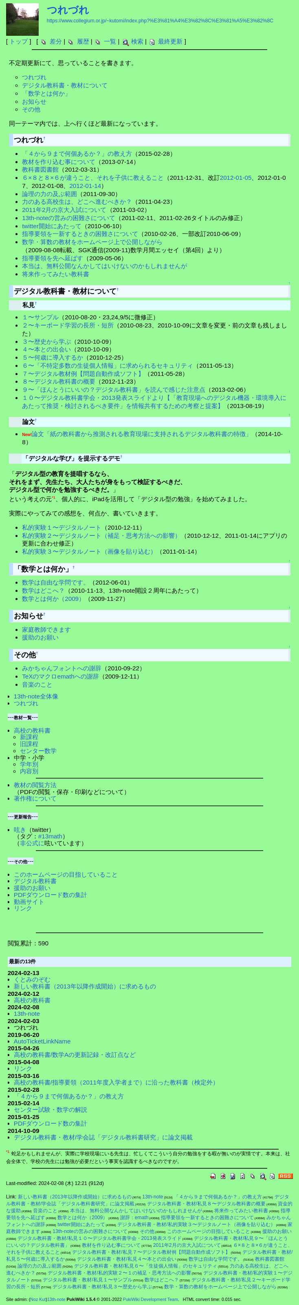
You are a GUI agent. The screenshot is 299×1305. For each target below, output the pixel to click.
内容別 (29, 771)
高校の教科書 (32, 730)
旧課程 (29, 743)
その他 (31, 109)
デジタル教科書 (35, 880)
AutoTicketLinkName (42, 1041)
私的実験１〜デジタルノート (61, 527)
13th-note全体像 (36, 696)
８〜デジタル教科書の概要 (58, 381)
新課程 (29, 736)
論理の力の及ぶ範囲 (49, 193)
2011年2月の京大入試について (64, 209)
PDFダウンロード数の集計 (50, 894)
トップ (18, 41)
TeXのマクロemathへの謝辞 (60, 676)
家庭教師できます (46, 629)
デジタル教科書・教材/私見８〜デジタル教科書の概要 (206, 1204)
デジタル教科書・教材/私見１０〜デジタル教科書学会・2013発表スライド (99, 1238)
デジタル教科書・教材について (65, 85)
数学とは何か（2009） (53, 598)
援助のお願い (40, 637)
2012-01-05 (236, 177)
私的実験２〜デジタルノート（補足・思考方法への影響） (101, 535)
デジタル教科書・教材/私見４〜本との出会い (126, 1259)
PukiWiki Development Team (150, 1299)
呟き (20, 829)
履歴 (83, 41)
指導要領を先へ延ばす (52, 258)
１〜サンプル (40, 317)
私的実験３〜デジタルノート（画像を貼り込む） (89, 551)
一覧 (110, 41)
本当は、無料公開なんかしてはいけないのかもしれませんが (104, 265)
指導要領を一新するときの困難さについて (80, 233)
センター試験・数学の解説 (50, 1109)
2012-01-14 (85, 185)
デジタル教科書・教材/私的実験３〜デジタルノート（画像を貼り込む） (196, 1224)
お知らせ (34, 101)
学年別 (29, 764)
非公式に (32, 843)
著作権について (35, 798)
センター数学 (38, 750)
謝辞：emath (134, 1217)
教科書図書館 (40, 169)
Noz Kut (38, 1299)
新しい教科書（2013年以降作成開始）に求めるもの (85, 986)
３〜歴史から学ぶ (46, 341)
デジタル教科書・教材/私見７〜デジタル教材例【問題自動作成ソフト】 (151, 1252)
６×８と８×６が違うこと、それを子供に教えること (93, 177)
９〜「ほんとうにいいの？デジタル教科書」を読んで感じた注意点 (113, 389)
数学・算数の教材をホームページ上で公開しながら (92, 241)
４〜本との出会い (46, 349)
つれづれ (68, 9)
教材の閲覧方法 (35, 784)
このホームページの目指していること (66, 874)
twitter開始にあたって (51, 226)
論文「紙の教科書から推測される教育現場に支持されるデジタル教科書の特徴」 (142, 433)
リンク (23, 908)
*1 (53, 497)
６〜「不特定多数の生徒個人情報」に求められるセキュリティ (107, 365)
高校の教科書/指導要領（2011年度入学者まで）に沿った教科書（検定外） (116, 1082)
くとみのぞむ (32, 979)
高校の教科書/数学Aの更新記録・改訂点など (75, 1054)
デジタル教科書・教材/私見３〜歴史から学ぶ (102, 1287)
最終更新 (170, 41)
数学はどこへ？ (43, 590)
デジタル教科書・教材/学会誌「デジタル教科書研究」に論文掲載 (103, 1137)
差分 (56, 41)
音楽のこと (37, 684)
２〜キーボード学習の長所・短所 (68, 325)
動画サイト (29, 901)
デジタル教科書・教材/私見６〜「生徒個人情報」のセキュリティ (145, 1266)
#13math (50, 836)
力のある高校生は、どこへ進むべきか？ (77, 201)
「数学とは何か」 (46, 93)
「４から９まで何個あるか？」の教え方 (77, 153)
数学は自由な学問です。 (55, 582)
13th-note (27, 1013)
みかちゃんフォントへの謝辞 (61, 668)
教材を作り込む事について (58, 161)
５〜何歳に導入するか (52, 357)
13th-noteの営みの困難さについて (68, 217)
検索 (137, 41)
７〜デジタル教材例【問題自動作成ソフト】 (83, 373)
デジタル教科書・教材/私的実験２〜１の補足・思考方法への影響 (119, 1273)
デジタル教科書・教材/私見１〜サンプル (87, 1280)
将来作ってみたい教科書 (55, 274)
